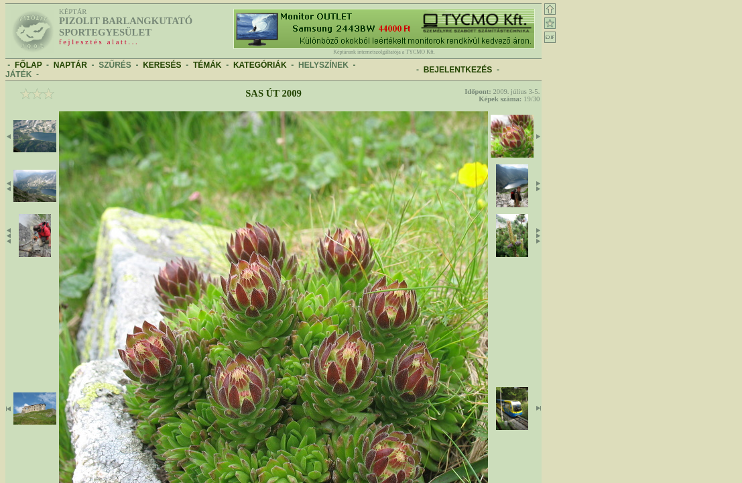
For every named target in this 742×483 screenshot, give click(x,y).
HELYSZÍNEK (323, 65)
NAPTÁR (70, 65)
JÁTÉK (18, 74)
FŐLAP (28, 65)
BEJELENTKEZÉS (458, 69)
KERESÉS (162, 65)
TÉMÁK (207, 65)
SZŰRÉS (115, 65)
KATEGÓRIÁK (260, 65)
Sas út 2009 (273, 93)
